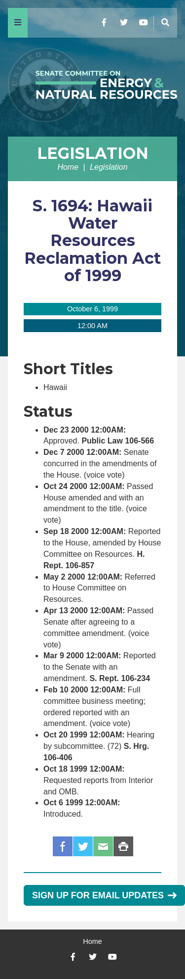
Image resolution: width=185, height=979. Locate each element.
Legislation (92, 153)
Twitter (83, 846)
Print (123, 846)
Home (67, 167)
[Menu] (18, 23)
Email (103, 846)
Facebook (63, 846)
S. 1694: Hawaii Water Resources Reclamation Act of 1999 (92, 240)
